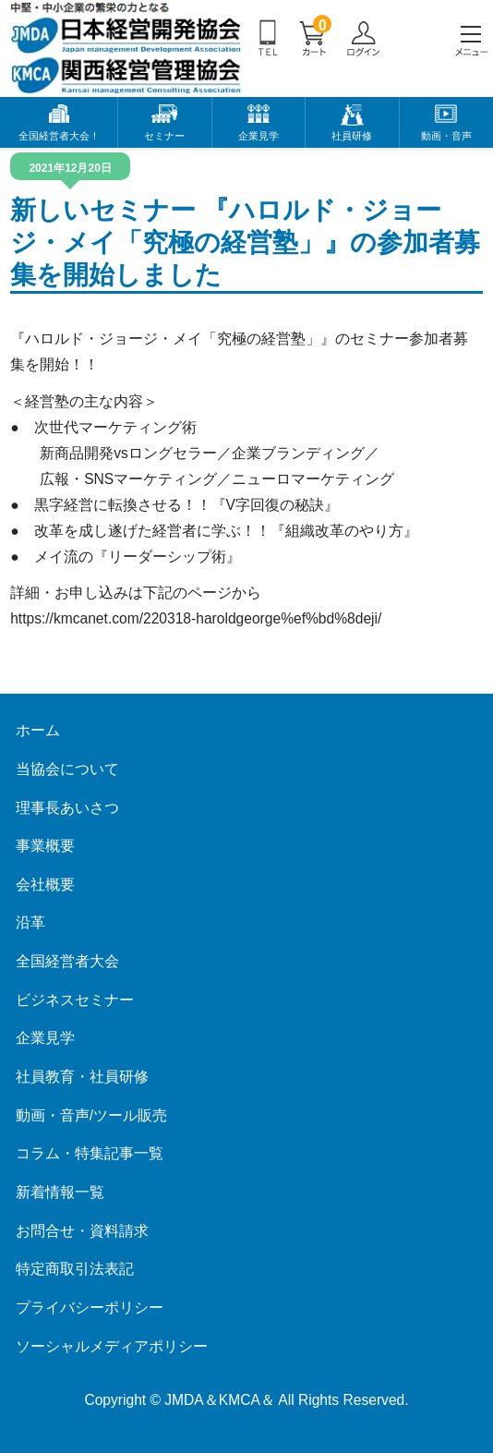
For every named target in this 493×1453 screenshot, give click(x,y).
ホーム (38, 730)
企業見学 (258, 135)
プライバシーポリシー (89, 1307)
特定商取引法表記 (75, 1269)
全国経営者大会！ (59, 135)
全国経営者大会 (67, 961)
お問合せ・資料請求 (82, 1231)
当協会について (67, 769)
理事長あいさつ (67, 808)
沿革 (30, 922)
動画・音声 (446, 135)
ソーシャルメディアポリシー (112, 1346)
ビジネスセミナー (75, 1000)
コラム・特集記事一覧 (89, 1153)
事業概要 (45, 846)
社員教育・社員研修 (82, 1076)
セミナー (164, 135)
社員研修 (351, 135)
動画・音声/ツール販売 (91, 1115)
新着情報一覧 (60, 1192)
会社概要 (45, 884)
